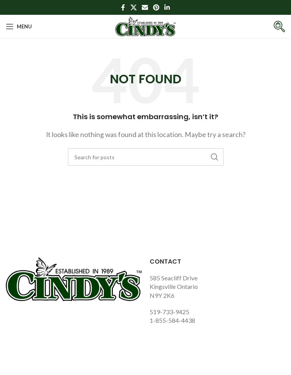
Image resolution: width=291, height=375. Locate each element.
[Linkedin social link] (167, 7)
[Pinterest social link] (156, 7)
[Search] (146, 157)
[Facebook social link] (123, 7)
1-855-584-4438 (172, 320)
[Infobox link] (273, 26)
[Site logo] (145, 25)
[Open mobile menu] (19, 26)
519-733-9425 (169, 311)
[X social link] (133, 7)
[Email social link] (144, 7)
